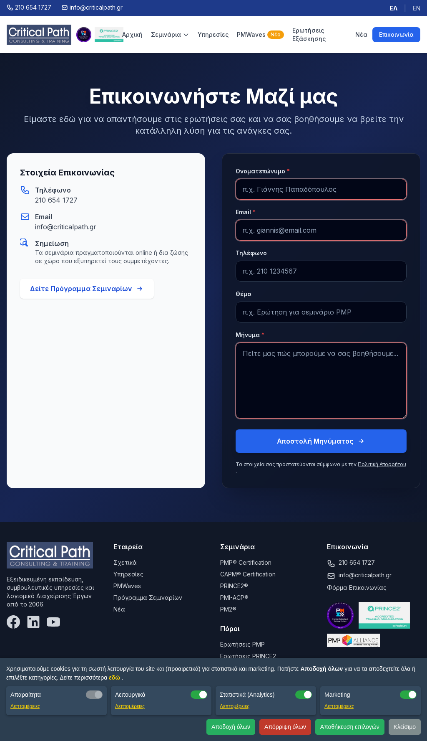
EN (416, 8)
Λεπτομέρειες (25, 706)
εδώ (115, 677)
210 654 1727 (56, 200)
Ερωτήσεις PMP (242, 644)
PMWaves (260, 34)
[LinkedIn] (33, 622)
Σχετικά (125, 562)
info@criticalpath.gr (65, 227)
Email (246, 212)
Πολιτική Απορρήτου (382, 464)
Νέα (361, 34)
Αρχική (132, 34)
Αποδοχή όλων (230, 726)
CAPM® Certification (248, 574)
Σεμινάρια (170, 34)
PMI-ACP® (234, 597)
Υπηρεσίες (213, 34)
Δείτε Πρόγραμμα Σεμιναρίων (87, 288)
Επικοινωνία (396, 34)
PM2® (228, 609)
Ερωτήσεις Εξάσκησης (309, 34)
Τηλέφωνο (251, 252)
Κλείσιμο (405, 726)
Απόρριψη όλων (285, 726)
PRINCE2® (234, 585)
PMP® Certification (245, 562)
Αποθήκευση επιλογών (349, 726)
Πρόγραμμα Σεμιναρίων (147, 597)
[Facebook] (13, 622)
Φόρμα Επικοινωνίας (357, 587)
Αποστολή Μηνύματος (321, 441)
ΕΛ (393, 8)
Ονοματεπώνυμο (263, 171)
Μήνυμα (250, 334)
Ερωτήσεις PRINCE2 (248, 656)
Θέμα (243, 293)
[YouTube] (53, 622)
